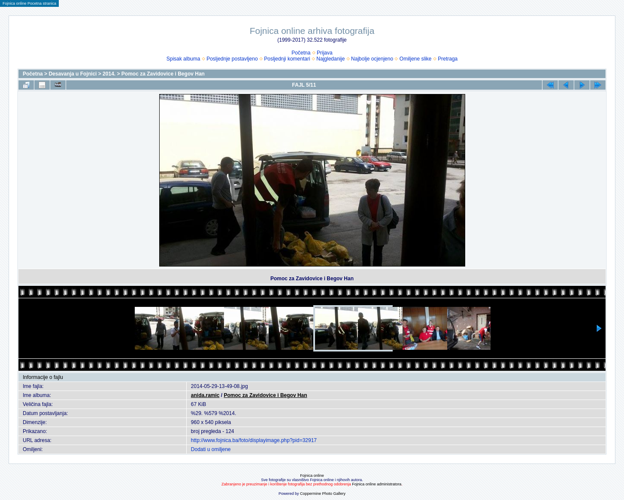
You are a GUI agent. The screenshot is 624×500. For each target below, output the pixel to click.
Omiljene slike (416, 59)
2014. (109, 74)
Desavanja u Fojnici (72, 74)
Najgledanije (330, 59)
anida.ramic (205, 395)
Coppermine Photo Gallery (322, 493)
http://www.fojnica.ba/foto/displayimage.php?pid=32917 (254, 440)
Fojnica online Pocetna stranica (29, 3)
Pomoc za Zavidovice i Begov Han (163, 74)
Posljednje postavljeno (231, 59)
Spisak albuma (183, 59)
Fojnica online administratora (376, 484)
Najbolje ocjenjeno (372, 59)
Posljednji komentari (287, 59)
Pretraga (447, 59)
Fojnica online (312, 475)
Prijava (325, 53)
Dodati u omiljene (211, 449)
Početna (300, 53)
